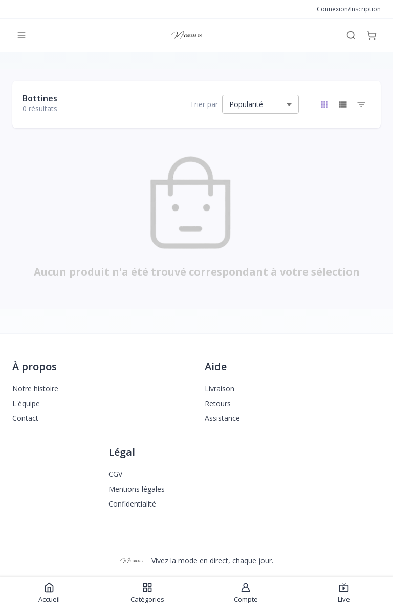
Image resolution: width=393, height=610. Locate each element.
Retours (218, 403)
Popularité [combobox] (246, 104)
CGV (115, 474)
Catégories (147, 593)
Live (344, 593)
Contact (25, 418)
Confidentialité (132, 504)
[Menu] (21, 35)
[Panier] (371, 35)
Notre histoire (35, 388)
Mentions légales (136, 489)
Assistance (222, 418)
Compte (246, 593)
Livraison (219, 388)
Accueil (49, 593)
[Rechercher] (351, 35)
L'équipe (26, 403)
